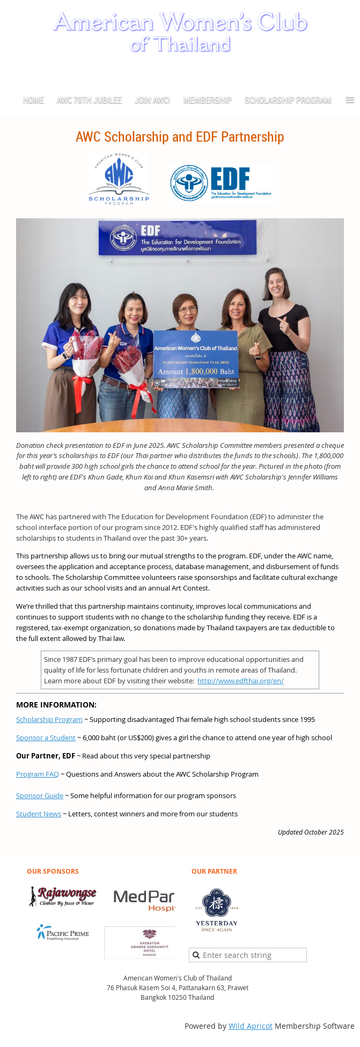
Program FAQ (37, 774)
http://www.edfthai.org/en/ (240, 680)
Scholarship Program (49, 719)
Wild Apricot (251, 1026)
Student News (38, 814)
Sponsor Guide (39, 795)
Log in (344, 72)
